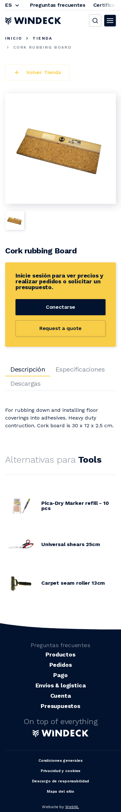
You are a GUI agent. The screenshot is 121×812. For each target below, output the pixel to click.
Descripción (27, 369)
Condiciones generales (60, 760)
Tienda (42, 38)
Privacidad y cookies (61, 771)
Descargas (25, 383)
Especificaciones (80, 369)
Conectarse (60, 307)
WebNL (72, 807)
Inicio (13, 38)
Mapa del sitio (60, 791)
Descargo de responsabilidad (60, 781)
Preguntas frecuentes (58, 5)
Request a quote (60, 328)
